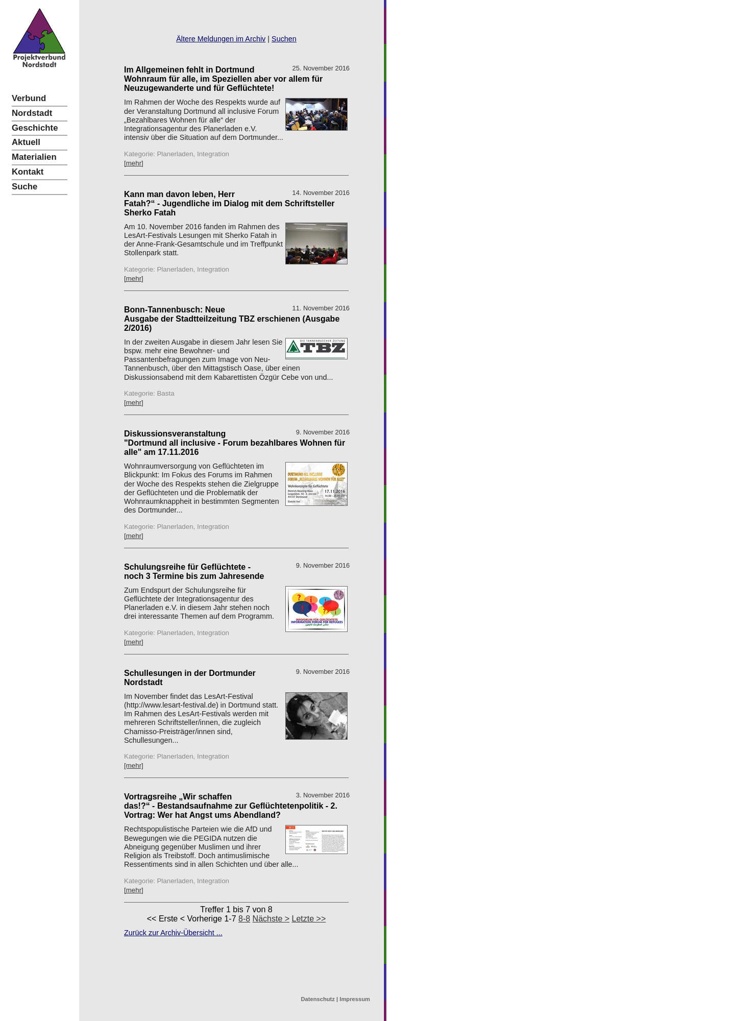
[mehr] (133, 163)
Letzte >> (309, 918)
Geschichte (35, 128)
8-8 (244, 918)
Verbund (29, 98)
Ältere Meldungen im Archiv (220, 39)
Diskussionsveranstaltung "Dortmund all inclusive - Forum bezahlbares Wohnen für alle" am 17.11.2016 (234, 442)
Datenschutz (318, 999)
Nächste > (271, 918)
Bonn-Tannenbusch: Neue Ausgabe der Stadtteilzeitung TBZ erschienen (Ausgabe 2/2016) (231, 318)
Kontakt (27, 172)
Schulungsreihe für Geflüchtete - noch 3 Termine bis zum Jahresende (194, 571)
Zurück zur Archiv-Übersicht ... (173, 933)
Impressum (354, 999)
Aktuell (26, 142)
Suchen (284, 39)
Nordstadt (32, 113)
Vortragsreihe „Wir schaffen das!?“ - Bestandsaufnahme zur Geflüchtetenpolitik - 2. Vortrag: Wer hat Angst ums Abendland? (230, 805)
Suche (24, 186)
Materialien (34, 157)
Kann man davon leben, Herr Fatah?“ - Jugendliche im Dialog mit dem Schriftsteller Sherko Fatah (229, 203)
